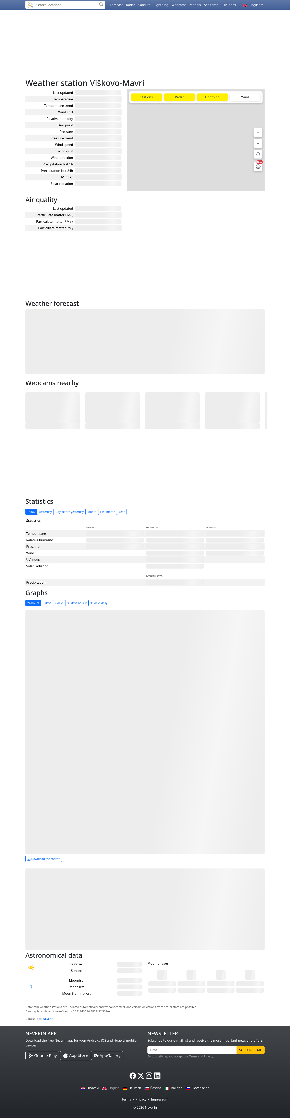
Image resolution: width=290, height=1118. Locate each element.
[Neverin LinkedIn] (157, 1075)
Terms (126, 1099)
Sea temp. (211, 5)
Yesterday (45, 512)
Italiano (173, 1088)
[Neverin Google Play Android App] (42, 1055)
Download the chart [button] (42, 859)
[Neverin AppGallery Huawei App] (107, 1055)
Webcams (179, 5)
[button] (253, 5)
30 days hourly (77, 603)
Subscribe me (250, 1050)
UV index (229, 5)
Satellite (144, 5)
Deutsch (132, 1088)
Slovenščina (197, 1088)
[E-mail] (192, 1050)
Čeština (153, 1088)
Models (195, 5)
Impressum (159, 1099)
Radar (130, 5)
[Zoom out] (258, 143)
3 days (47, 603)
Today (31, 512)
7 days (59, 603)
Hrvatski (90, 1088)
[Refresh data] (258, 154)
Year (122, 512)
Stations (146, 97)
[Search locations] (66, 5)
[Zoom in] (258, 132)
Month (91, 512)
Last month (107, 512)
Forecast (116, 5)
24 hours (33, 603)
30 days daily (98, 603)
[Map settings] (258, 166)
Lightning (161, 5)
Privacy (140, 1099)
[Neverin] (30, 4)
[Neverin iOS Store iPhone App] (75, 1055)
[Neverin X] (141, 1075)
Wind (245, 97)
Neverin (48, 1019)
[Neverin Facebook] (133, 1075)
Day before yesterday (70, 512)
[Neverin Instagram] (149, 1075)
